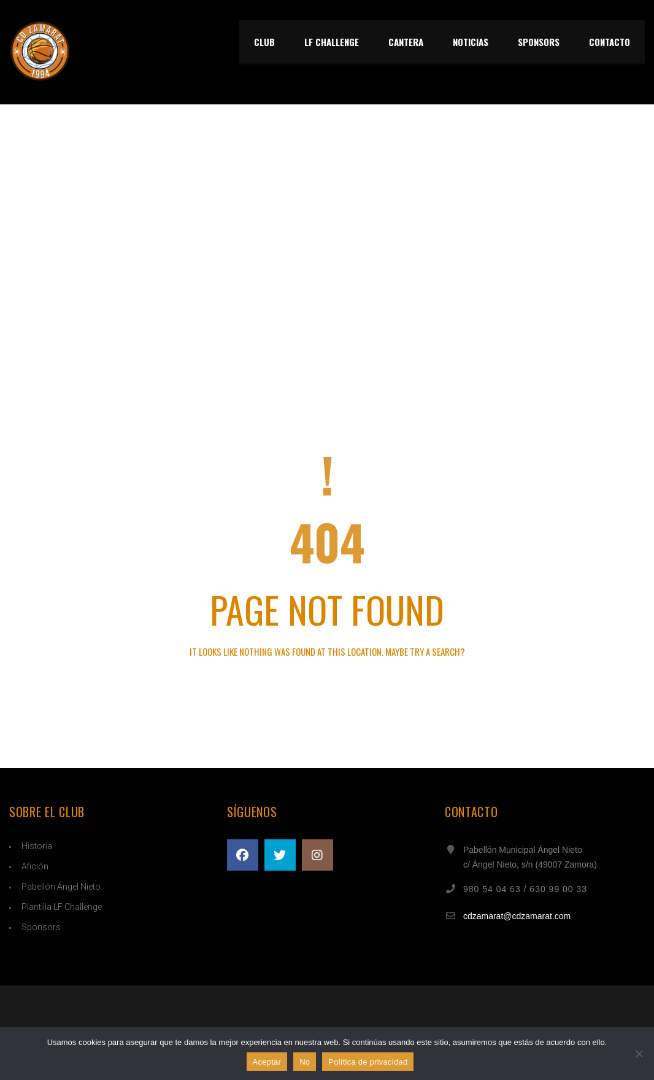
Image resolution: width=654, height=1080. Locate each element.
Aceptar (267, 1061)
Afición (34, 866)
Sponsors (41, 927)
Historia (36, 846)
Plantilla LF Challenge (61, 907)
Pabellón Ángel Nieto (61, 887)
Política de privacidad (367, 1061)
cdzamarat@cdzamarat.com (517, 916)
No (304, 1061)
